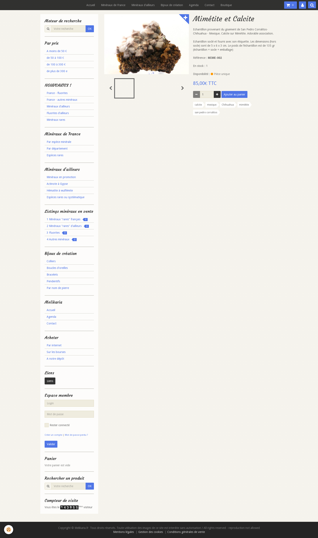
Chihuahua (228, 104)
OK (90, 28)
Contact (209, 5)
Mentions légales (123, 532)
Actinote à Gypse (57, 183)
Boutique (226, 5)
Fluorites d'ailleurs (58, 113)
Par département (57, 148)
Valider (51, 444)
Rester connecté (57, 425)
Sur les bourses (56, 352)
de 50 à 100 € (55, 57)
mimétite (244, 104)
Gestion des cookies (150, 532)
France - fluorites (57, 93)
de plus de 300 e (57, 71)
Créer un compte (53, 435)
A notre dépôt (55, 358)
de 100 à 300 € (56, 64)
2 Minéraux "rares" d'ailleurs (68, 226)
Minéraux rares (56, 119)
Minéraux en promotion (61, 177)
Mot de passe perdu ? (76, 435)
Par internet (54, 345)
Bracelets (52, 274)
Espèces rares (55, 155)
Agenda (194, 5)
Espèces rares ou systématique (65, 197)
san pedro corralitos (206, 112)
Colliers (51, 261)
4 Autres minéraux (62, 239)
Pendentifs (53, 281)
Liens (50, 381)
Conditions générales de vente (186, 532)
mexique (211, 104)
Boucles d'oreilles (57, 268)
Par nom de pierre (58, 288)
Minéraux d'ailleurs (143, 5)
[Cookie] (8, 529)
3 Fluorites (57, 232)
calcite (198, 104)
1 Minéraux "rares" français (67, 219)
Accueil (90, 5)
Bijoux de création (172, 5)
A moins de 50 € (57, 51)
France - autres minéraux (62, 99)
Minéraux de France (113, 5)
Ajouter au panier (234, 94)
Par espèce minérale (59, 141)
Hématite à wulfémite (60, 190)
